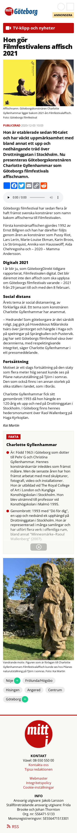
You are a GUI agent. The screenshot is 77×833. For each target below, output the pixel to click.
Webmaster (39, 778)
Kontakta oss (39, 765)
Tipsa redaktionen (39, 769)
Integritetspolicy (38, 783)
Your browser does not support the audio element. (33, 197)
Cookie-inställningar (38, 787)
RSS (12, 827)
